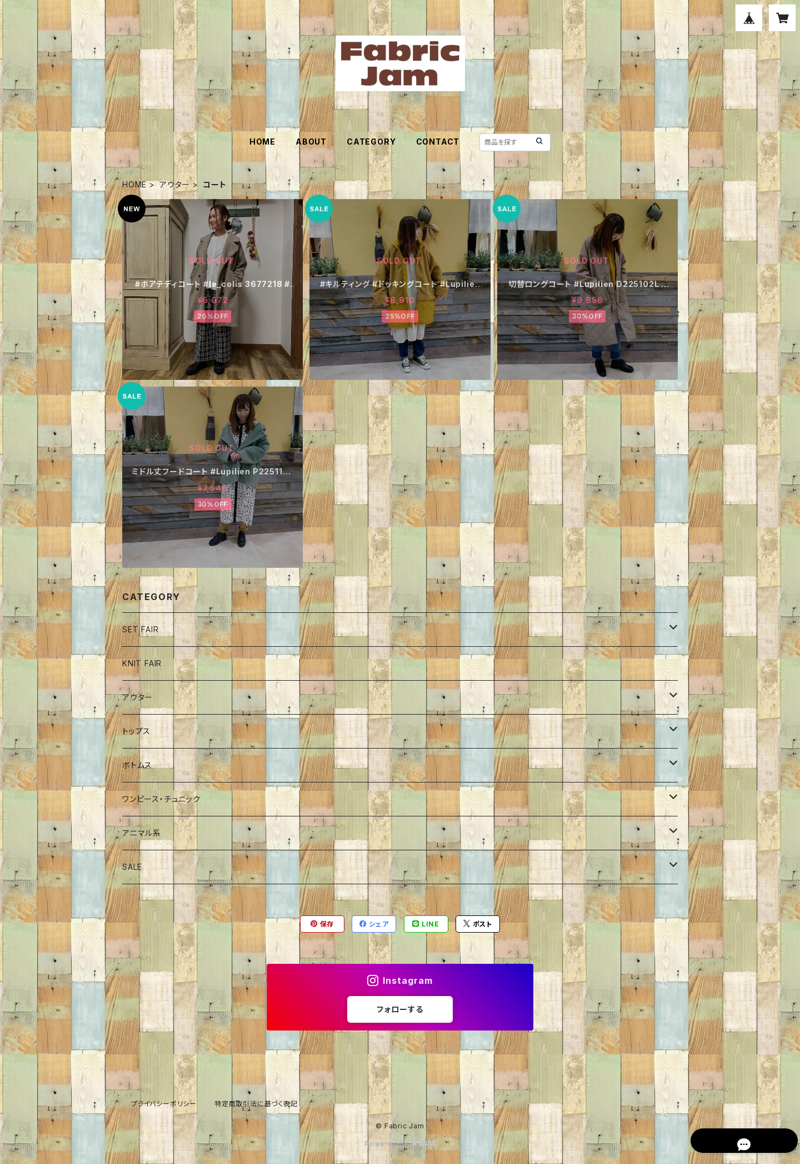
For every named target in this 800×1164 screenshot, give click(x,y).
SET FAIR (140, 629)
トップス (136, 731)
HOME (262, 141)
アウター (174, 184)
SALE (132, 866)
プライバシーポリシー (164, 1103)
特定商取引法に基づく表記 (256, 1103)
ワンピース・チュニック (161, 799)
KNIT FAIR (142, 663)
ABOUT (311, 141)
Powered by (400, 1144)
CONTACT (438, 141)
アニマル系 (141, 833)
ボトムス (137, 765)
